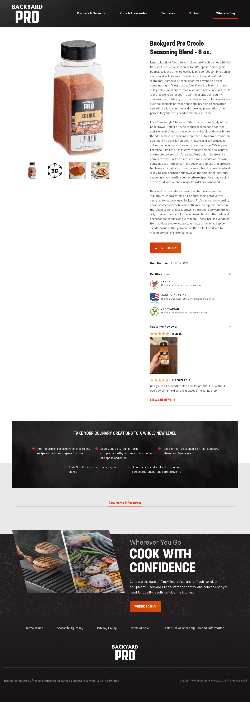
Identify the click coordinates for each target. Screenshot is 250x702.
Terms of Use (34, 628)
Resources (168, 13)
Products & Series (91, 13)
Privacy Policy (107, 628)
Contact (194, 13)
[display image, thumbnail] (55, 170)
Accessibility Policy (70, 628)
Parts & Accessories (133, 13)
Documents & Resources (125, 503)
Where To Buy (166, 248)
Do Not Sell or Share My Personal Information (193, 628)
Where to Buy (225, 13)
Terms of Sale (139, 628)
